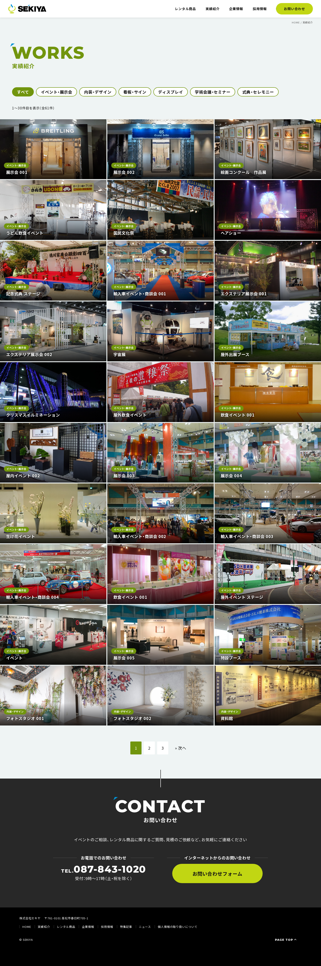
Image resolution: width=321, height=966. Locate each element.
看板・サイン (135, 92)
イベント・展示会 (56, 92)
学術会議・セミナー (212, 92)
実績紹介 (213, 8)
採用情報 (260, 8)
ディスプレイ (170, 92)
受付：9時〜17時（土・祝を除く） (103, 872)
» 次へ (181, 748)
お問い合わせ (294, 8)
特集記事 (126, 927)
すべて (23, 92)
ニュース (145, 927)
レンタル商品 (185, 8)
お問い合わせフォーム (217, 873)
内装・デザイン (97, 92)
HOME (26, 927)
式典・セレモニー (258, 92)
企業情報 (236, 8)
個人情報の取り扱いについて (177, 927)
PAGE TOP (286, 939)
